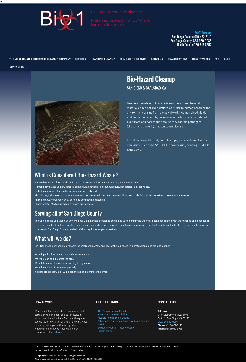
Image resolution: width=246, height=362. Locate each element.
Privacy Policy (105, 331)
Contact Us (16, 66)
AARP (101, 324)
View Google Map (167, 321)
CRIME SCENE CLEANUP (133, 58)
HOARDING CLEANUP (103, 58)
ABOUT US (157, 58)
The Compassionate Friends (112, 311)
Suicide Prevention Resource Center (116, 327)
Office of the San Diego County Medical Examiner (123, 321)
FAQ (217, 58)
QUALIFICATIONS (177, 58)
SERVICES (80, 58)
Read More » (55, 332)
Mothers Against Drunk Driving (113, 317)
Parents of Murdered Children (113, 314)
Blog (227, 58)
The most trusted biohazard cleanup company (40, 58)
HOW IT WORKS (201, 58)
